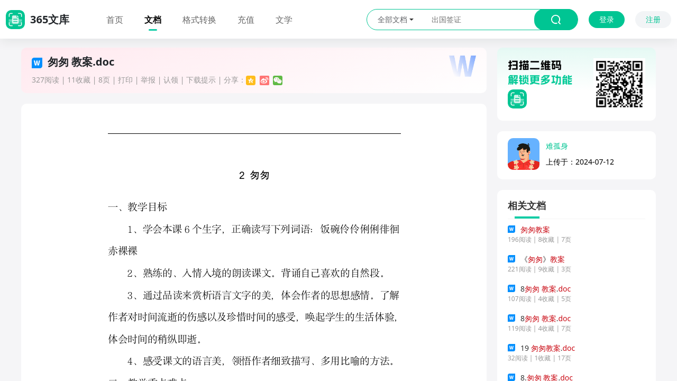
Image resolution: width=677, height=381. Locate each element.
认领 (170, 80)
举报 (148, 80)
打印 (125, 80)
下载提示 (201, 80)
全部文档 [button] (396, 19)
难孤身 (557, 146)
